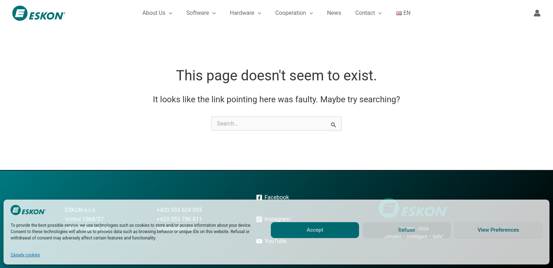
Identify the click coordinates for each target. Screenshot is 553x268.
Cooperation (294, 13)
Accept (314, 230)
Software (201, 13)
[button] (168, 13)
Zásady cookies (25, 254)
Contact (368, 13)
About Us (157, 13)
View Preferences (498, 230)
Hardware (245, 13)
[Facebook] (272, 197)
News (334, 13)
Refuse (407, 230)
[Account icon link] (537, 13)
